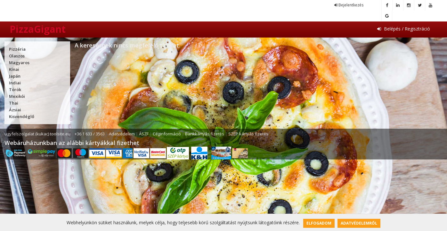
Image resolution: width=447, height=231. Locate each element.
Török (15, 89)
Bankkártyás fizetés (204, 134)
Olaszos (17, 56)
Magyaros (19, 62)
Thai (13, 103)
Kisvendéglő (21, 116)
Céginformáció (167, 134)
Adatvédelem (122, 134)
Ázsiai (15, 110)
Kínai (14, 69)
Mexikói (17, 96)
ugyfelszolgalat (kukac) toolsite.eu (37, 134)
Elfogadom (318, 223)
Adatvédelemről (359, 223)
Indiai (15, 83)
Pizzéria (17, 49)
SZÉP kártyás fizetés (248, 134)
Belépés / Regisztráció (403, 29)
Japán (14, 76)
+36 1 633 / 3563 (90, 134)
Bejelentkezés (348, 5)
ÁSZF (144, 134)
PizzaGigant (38, 29)
